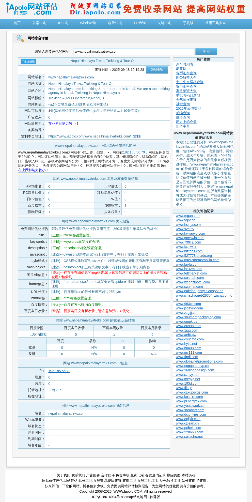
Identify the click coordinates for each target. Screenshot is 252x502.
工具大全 (159, 481)
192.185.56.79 (134, 152)
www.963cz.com (188, 304)
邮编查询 (183, 113)
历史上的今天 (186, 122)
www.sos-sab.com (190, 278)
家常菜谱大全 (186, 91)
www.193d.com (187, 383)
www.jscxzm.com (189, 269)
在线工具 (144, 481)
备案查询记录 (155, 475)
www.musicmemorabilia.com (198, 260)
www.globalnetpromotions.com (199, 361)
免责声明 (122, 475)
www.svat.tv (185, 229)
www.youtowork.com (191, 406)
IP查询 (201, 481)
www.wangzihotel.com (193, 282)
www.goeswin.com (190, 238)
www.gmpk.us (186, 321)
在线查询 (100, 481)
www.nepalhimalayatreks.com (71, 77)
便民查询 (115, 481)
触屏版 (155, 497)
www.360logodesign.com (195, 370)
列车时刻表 (184, 64)
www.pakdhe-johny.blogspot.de (199, 291)
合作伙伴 (108, 475)
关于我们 (63, 475)
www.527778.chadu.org (194, 256)
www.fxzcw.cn (186, 247)
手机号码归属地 (188, 95)
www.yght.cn (185, 220)
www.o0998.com (188, 326)
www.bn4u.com (187, 264)
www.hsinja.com (188, 225)
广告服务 (93, 475)
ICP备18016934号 (106, 497)
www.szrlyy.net (187, 375)
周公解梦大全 (186, 77)
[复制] (136, 136)
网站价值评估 (52, 481)
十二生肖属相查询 (190, 82)
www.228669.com (189, 432)
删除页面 (174, 475)
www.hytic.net (186, 344)
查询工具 (129, 481)
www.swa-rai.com (189, 287)
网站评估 (71, 481)
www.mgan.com (188, 216)
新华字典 (183, 126)
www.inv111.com (189, 352)
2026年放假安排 (188, 108)
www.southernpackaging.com (198, 317)
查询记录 (137, 475)
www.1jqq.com (187, 330)
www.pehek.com (188, 428)
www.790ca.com (188, 242)
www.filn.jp (184, 388)
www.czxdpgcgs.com (192, 392)
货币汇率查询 (186, 73)
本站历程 (188, 475)
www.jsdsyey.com (189, 308)
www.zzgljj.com (187, 313)
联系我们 (78, 475)
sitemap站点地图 (134, 497)
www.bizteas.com (189, 251)
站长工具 (85, 481)
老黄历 (181, 69)
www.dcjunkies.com (191, 414)
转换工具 (174, 481)
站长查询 (188, 481)
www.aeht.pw (186, 335)
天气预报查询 (186, 100)
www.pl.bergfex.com (191, 401)
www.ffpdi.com (187, 357)
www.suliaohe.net (189, 437)
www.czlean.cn (187, 423)
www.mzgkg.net (188, 379)
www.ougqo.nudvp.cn (192, 366)
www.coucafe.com (190, 339)
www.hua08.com (188, 348)
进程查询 (183, 104)
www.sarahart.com (190, 410)
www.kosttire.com (189, 397)
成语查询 (183, 117)
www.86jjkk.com (188, 419)
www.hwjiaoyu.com (190, 233)
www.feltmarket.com (191, 273)
